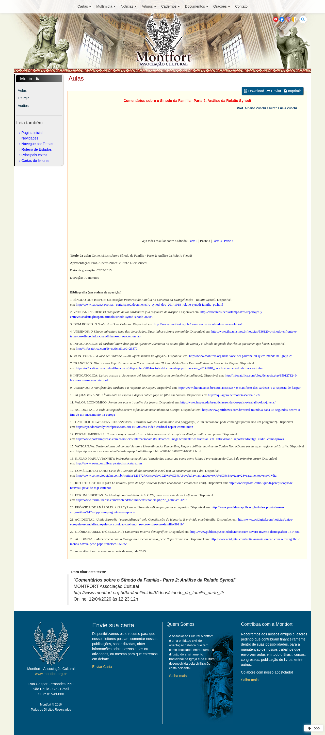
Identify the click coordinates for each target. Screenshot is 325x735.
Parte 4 (228, 241)
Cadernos (170, 6)
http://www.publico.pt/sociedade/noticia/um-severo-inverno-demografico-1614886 (245, 532)
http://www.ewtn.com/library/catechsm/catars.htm (109, 463)
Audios (23, 106)
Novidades (30, 138)
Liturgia (23, 98)
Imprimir (292, 91)
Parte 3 (217, 241)
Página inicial (32, 133)
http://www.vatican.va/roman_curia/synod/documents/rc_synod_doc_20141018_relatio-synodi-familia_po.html (149, 304)
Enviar (274, 91)
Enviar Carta (102, 667)
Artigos (149, 6)
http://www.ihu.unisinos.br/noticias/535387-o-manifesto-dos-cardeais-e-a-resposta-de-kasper (239, 387)
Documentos (196, 6)
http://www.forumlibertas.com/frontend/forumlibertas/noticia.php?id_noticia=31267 (131, 500)
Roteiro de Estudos (37, 149)
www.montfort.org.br (51, 674)
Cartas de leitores (36, 161)
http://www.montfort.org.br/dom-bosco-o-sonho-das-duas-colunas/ (198, 324)
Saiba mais (178, 676)
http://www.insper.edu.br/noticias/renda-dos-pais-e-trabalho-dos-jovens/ (228, 402)
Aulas (22, 90)
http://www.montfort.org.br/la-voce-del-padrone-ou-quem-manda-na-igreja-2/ (240, 356)
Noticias (129, 6)
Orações (221, 6)
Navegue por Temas (37, 144)
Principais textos (34, 155)
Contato (241, 6)
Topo (314, 728)
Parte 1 (193, 241)
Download (254, 91)
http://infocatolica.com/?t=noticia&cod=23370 (106, 348)
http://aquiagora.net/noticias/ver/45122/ (234, 395)
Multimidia (106, 6)
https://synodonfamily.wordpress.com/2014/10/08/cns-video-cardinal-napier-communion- (135, 427)
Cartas (84, 6)
